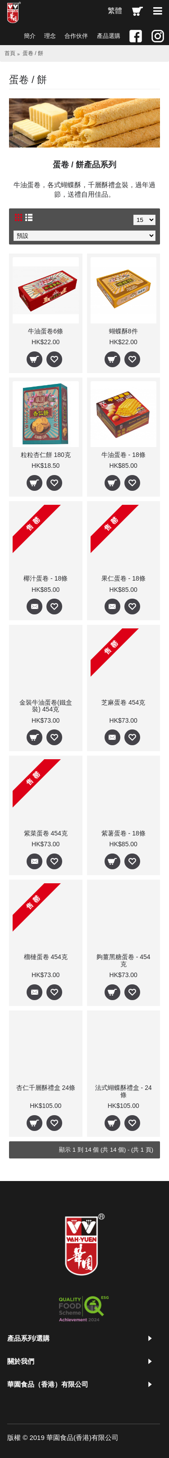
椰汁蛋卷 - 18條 (45, 578)
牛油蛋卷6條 (45, 331)
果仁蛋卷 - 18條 (123, 578)
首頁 (10, 53)
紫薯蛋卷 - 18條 (123, 833)
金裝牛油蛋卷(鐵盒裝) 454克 (45, 706)
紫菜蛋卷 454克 (46, 833)
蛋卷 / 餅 (33, 53)
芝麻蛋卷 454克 (123, 702)
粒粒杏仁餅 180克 (46, 454)
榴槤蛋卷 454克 (46, 956)
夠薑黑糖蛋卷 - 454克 (123, 960)
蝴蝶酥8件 (123, 331)
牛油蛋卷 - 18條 (123, 454)
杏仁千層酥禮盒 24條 (45, 1087)
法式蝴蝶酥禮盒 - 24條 (123, 1091)
